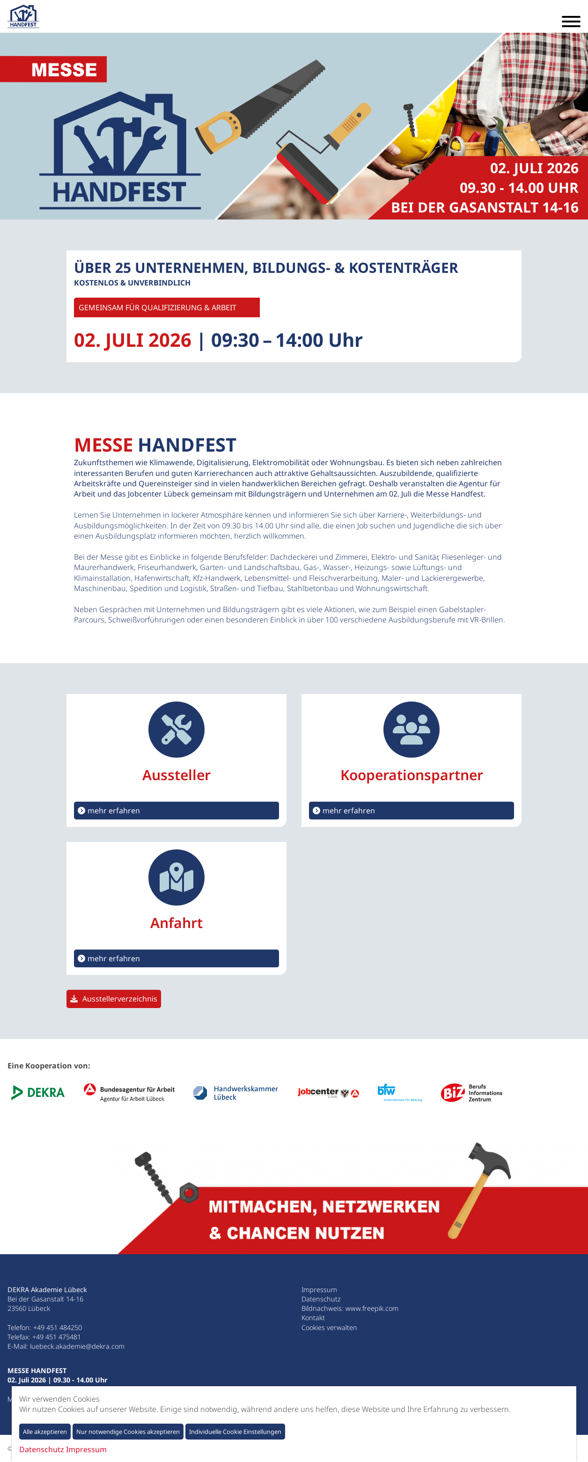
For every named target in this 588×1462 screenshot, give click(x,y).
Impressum (319, 1289)
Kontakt (313, 1317)
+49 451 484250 (57, 1327)
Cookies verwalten (329, 1327)
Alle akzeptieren (45, 1431)
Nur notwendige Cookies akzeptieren (128, 1431)
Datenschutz (321, 1298)
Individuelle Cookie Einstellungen (235, 1431)
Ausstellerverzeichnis (119, 999)
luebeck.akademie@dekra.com (77, 1346)
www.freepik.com (371, 1308)
